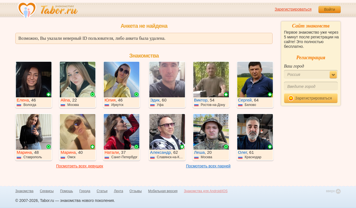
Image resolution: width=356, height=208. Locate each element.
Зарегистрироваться (293, 9)
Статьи (102, 191)
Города (84, 191)
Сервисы (47, 191)
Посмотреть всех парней (208, 166)
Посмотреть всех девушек (79, 166)
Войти (329, 9)
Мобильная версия (163, 191)
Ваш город (294, 66)
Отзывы (136, 191)
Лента (118, 191)
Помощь (66, 191)
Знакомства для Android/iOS (206, 191)
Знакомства (24, 191)
